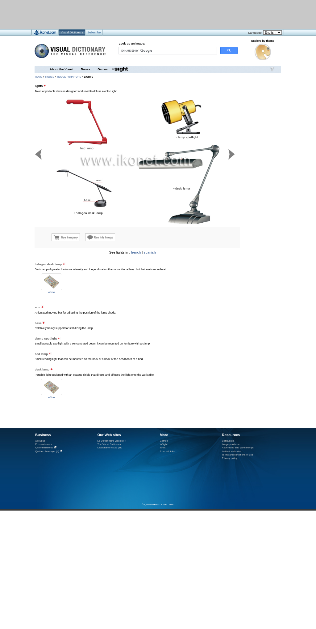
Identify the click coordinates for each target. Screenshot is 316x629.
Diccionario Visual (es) (109, 447)
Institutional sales (231, 451)
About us (40, 440)
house (49, 76)
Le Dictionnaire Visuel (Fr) (111, 440)
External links (167, 451)
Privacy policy (229, 458)
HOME (38, 76)
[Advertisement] (243, 289)
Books (85, 69)
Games (102, 69)
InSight (164, 444)
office (51, 292)
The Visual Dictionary (109, 444)
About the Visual (61, 69)
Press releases (43, 444)
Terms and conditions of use (237, 454)
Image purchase (231, 444)
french (136, 252)
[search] (167, 50)
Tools (163, 447)
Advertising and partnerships (238, 447)
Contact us (228, 440)
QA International (44, 447)
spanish (150, 252)
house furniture (69, 76)
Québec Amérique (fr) (47, 451)
